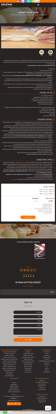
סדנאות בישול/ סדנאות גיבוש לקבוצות (47, 361)
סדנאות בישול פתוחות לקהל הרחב (29, 21)
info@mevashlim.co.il (19, 163)
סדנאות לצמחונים (42, 402)
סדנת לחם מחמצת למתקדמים (42, 382)
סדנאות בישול (47, 355)
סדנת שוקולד (42, 388)
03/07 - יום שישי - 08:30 (47, 194)
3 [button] (27, 46)
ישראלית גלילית (28, 370)
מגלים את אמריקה (28, 365)
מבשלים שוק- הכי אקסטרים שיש (9, 352)
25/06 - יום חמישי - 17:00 (46, 192)
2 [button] (28, 46)
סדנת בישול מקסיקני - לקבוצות (9, 366)
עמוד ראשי (39, 21)
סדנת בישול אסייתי (42, 400)
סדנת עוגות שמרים (42, 384)
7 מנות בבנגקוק (14, 384)
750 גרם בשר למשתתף (28, 353)
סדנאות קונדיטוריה (47, 357)
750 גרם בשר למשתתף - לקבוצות (9, 363)
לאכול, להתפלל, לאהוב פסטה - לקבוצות (9, 359)
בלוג (47, 366)
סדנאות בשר (46, 363)
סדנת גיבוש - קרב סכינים (9, 353)
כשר (36, 1)
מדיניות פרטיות (47, 372)
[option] (28, 37)
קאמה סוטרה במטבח (14, 386)
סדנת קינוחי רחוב (42, 389)
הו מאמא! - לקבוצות (14, 388)
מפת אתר (47, 370)
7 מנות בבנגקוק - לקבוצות (14, 390)
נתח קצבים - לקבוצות (9, 355)
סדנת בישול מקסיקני (28, 359)
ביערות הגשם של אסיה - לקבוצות (9, 368)
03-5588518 (13, 398)
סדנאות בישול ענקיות (9, 376)
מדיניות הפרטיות (51, 413)
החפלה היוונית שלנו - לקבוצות (9, 357)
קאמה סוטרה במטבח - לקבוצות (14, 392)
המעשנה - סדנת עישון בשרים (28, 357)
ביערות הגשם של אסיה (28, 363)
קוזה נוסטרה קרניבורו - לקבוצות (9, 361)
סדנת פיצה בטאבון (42, 386)
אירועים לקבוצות (9, 372)
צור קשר (46, 368)
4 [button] (26, 46)
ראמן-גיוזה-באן (28, 372)
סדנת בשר (47, 359)
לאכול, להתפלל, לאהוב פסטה (28, 361)
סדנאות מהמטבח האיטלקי (42, 398)
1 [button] (29, 46)
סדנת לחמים (42, 380)
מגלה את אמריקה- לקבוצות (9, 365)
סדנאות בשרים (42, 396)
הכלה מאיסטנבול (28, 368)
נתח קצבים (28, 352)
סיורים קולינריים (9, 374)
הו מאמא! (14, 382)
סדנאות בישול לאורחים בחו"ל (9, 370)
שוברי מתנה (46, 365)
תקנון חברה (14, 179)
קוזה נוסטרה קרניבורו (28, 355)
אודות (46, 353)
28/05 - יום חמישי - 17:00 (46, 189)
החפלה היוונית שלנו (28, 366)
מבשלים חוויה (47, 352)
